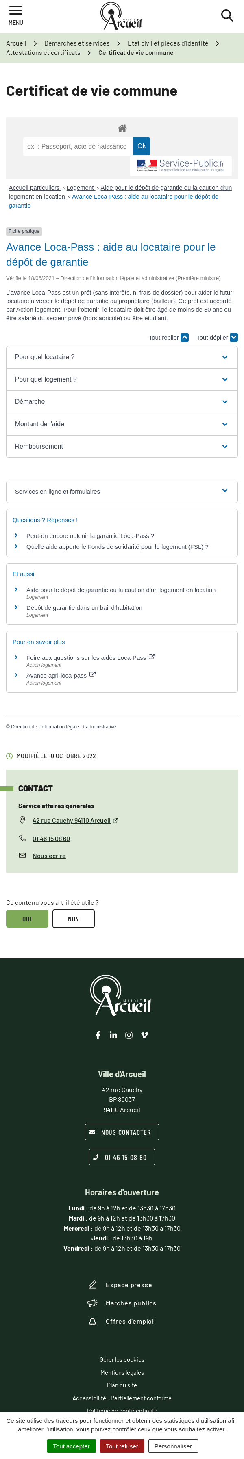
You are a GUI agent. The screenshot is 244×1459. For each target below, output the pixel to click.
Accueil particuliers (35, 187)
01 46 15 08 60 (51, 838)
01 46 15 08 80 (120, 1157)
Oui (27, 918)
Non (74, 918)
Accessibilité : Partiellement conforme (122, 1398)
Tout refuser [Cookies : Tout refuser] (122, 1446)
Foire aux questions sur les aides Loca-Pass (90, 657)
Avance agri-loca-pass (61, 675)
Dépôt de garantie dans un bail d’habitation (84, 607)
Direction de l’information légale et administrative (63, 727)
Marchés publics (122, 1303)
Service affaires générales (56, 805)
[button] (122, 357)
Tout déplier (217, 337)
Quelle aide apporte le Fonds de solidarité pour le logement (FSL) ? (117, 546)
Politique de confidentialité (122, 1410)
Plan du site (122, 1385)
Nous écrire (49, 855)
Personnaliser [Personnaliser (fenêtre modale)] (173, 1446)
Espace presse (119, 1284)
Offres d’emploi (120, 1321)
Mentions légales (122, 1372)
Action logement (38, 309)
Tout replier (169, 337)
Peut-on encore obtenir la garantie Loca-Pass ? (90, 535)
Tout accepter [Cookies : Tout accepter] (71, 1446)
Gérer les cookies (122, 1359)
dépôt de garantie (85, 300)
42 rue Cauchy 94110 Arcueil (76, 820)
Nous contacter (120, 1131)
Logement (81, 187)
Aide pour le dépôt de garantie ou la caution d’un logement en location (121, 589)
